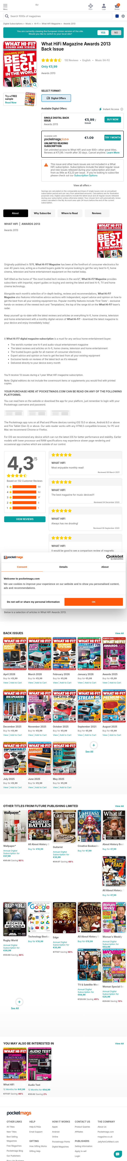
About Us (102, 1127)
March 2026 (35, 674)
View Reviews (25, 519)
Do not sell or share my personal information (33, 601)
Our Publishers (13, 1156)
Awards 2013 (70, 23)
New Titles (12, 1132)
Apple (55, 1127)
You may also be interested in (28, 1043)
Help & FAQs (35, 1127)
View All (119, 633)
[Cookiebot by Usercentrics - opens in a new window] (108, 557)
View (5, 682)
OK (94, 601)
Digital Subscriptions (13, 23)
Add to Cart (16, 682)
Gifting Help (35, 1151)
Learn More (113, 152)
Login (77, 1156)
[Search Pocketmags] (7, 16)
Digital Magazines (60, 1146)
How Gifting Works (38, 1146)
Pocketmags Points (61, 1141)
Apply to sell (80, 1151)
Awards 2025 (110, 674)
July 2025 (9, 779)
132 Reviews (71, 60)
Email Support (35, 1132)
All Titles (11, 1127)
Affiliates (79, 1132)
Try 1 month (112, 137)
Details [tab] (63, 566)
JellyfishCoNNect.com (108, 1141)
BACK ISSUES (13, 633)
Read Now (10, 102)
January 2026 (86, 674)
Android (55, 1132)
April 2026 (9, 674)
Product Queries (82, 1127)
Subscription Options (85, 175)
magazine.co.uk (105, 1136)
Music (28, 23)
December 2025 (12, 726)
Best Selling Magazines (12, 1138)
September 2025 (87, 726)
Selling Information (83, 1146)
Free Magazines (14, 1146)
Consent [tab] (22, 566)
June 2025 (34, 779)
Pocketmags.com (106, 1132)
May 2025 (58, 779)
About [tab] (105, 566)
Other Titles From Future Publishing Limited (40, 806)
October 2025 (61, 726)
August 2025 (110, 726)
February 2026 (61, 674)
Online (55, 1136)
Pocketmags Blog (15, 1151)
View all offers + (82, 185)
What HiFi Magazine (51, 23)
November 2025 (37, 726)
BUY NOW (113, 119)
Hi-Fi (36, 23)
